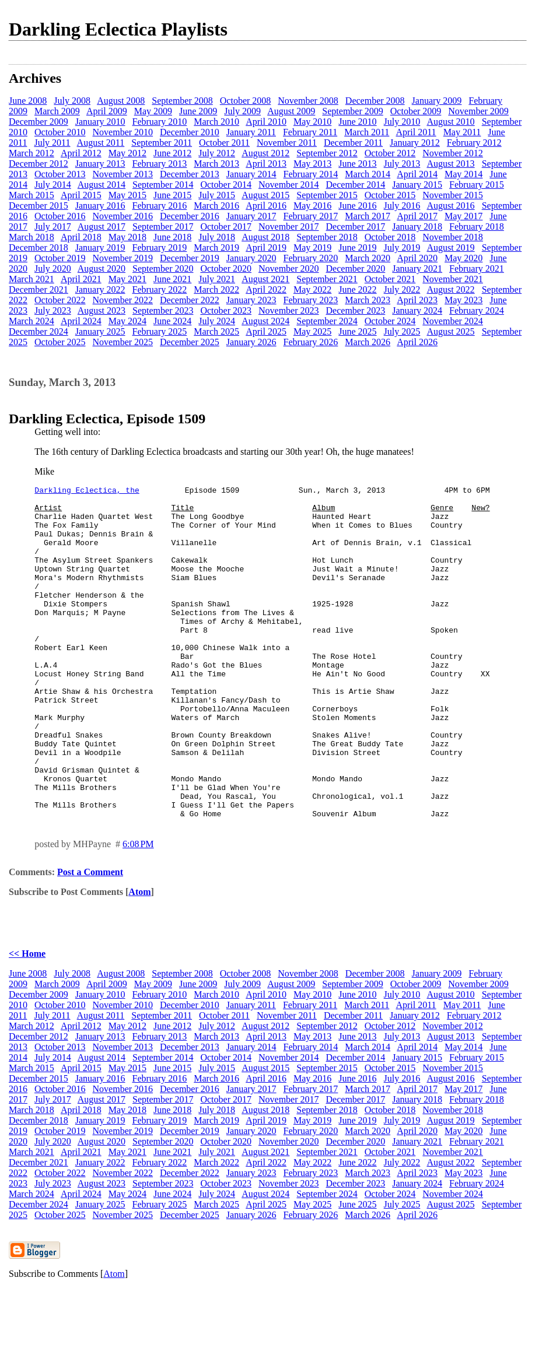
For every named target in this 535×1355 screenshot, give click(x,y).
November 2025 (123, 342)
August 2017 (101, 226)
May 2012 (127, 153)
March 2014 (367, 174)
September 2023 (162, 310)
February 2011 (310, 132)
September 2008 (182, 101)
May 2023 (463, 300)
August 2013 (450, 164)
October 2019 (60, 258)
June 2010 (357, 122)
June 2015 (172, 195)
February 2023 (311, 300)
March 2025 (216, 331)
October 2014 (225, 184)
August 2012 (265, 153)
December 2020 (356, 268)
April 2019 (266, 247)
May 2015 (127, 195)
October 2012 (390, 153)
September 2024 (326, 321)
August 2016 (450, 205)
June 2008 (28, 101)
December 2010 (189, 132)
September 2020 (162, 268)
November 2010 (123, 132)
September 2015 (326, 195)
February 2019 (159, 247)
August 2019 (450, 247)
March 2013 (216, 164)
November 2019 (123, 258)
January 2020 (251, 258)
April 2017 (417, 216)
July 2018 (216, 237)
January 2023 (251, 300)
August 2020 (101, 268)
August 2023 (101, 310)
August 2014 (101, 184)
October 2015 (390, 195)
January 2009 (437, 101)
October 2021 (390, 279)
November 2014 (288, 184)
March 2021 (31, 279)
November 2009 (478, 111)
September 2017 (162, 226)
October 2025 (60, 342)
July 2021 (216, 279)
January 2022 (100, 289)
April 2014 (417, 174)
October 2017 (225, 226)
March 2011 (366, 132)
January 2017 (251, 216)
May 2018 (127, 237)
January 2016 (100, 205)
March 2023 (367, 300)
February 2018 (476, 226)
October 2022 (60, 300)
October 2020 (225, 268)
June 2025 (357, 331)
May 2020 (463, 258)
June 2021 (172, 279)
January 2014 (251, 174)
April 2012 (81, 153)
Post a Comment (90, 938)
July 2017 (52, 226)
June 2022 (357, 289)
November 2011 (287, 143)
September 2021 (326, 279)
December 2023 (356, 310)
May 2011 (462, 132)
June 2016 (357, 205)
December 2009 (38, 122)
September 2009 (352, 111)
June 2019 (357, 247)
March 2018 (31, 237)
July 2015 (216, 195)
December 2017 (356, 226)
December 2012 (38, 164)
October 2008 (245, 101)
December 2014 (356, 184)
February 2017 (311, 216)
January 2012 (415, 143)
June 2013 (357, 164)
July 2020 (52, 268)
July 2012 (216, 153)
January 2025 (100, 331)
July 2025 (402, 331)
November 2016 (123, 216)
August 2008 (121, 101)
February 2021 (476, 268)
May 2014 (463, 174)
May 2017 (463, 216)
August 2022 (450, 289)
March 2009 (57, 111)
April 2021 (81, 279)
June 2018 (172, 237)
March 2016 (216, 205)
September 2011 (161, 143)
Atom (139, 958)
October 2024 (390, 321)
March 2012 (31, 153)
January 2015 (417, 184)
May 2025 (312, 331)
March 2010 (216, 122)
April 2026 (417, 342)
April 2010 (266, 122)
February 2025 (159, 331)
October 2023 (225, 310)
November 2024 (452, 321)
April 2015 (81, 195)
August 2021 (265, 279)
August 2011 (101, 143)
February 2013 (159, 164)
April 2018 (81, 237)
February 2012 (474, 143)
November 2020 (288, 268)
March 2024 (31, 321)
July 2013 (402, 164)
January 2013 (100, 164)
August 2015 (265, 195)
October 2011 (224, 143)
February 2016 (159, 205)
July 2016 (402, 205)
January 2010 (100, 122)
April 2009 (106, 111)
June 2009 (198, 111)
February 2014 (311, 174)
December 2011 (353, 143)
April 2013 (266, 164)
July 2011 (52, 143)
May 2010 (312, 122)
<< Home (27, 1020)
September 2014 (162, 184)
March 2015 (31, 195)
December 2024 (38, 331)
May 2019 (312, 247)
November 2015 (452, 195)
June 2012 (172, 153)
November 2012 (452, 153)
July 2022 (402, 289)
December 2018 (38, 247)
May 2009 (153, 111)
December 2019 (189, 258)
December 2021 (38, 289)
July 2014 (52, 184)
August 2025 (450, 331)
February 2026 (311, 342)
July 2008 (72, 101)
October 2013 (60, 174)
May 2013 (312, 164)
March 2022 (216, 289)
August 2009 (291, 111)
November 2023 (288, 310)
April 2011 (416, 132)
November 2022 (123, 300)
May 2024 (127, 321)
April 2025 (266, 331)
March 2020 (367, 258)
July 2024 (216, 321)
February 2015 (476, 184)
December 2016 (189, 216)
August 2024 (265, 321)
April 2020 (417, 258)
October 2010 (60, 132)
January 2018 (417, 226)
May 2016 (312, 205)
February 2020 (311, 258)
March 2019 (216, 247)
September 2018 (326, 237)
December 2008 (375, 101)
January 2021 (417, 268)
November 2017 (288, 226)
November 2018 (452, 237)
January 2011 (251, 132)
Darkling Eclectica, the (86, 491)
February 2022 (159, 289)
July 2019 (402, 247)
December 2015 (38, 205)
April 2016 (266, 205)
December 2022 (189, 300)
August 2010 (450, 122)
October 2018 (390, 237)
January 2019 (100, 247)
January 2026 (251, 342)
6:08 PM (138, 910)
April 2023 (417, 300)
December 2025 (189, 342)
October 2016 (60, 216)
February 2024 (476, 310)
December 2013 (189, 174)
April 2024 (81, 321)
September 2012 (326, 153)
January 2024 (417, 310)
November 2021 (452, 279)
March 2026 (367, 342)
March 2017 (367, 216)
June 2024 (172, 321)
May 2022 (312, 289)
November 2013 (123, 174)
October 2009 (416, 111)
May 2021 (127, 279)
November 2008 (308, 101)
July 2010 (402, 122)
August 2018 (265, 237)
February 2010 (159, 122)
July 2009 (242, 111)
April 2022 (266, 289)
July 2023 (52, 310)
